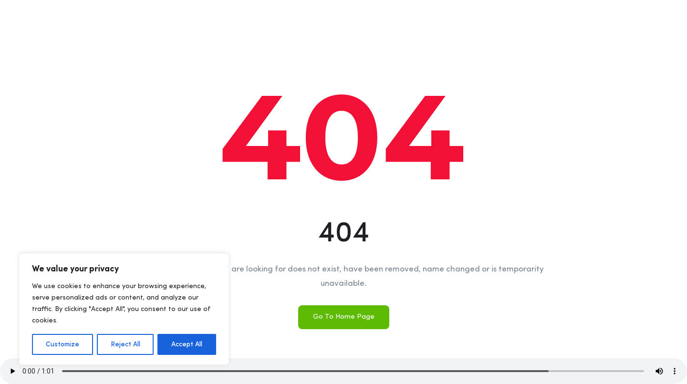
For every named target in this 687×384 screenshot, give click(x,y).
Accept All (186, 344)
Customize (62, 344)
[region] (124, 309)
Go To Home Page (344, 317)
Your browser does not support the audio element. (343, 371)
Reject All (125, 344)
